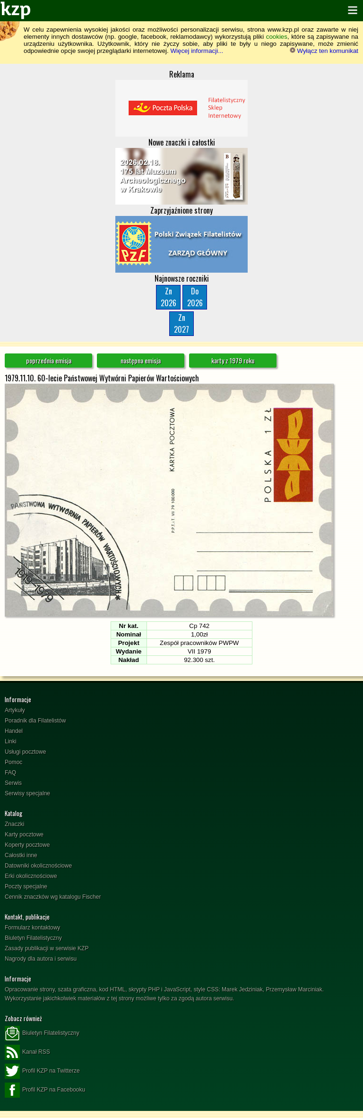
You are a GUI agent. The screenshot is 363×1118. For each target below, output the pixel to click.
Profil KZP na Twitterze (42, 1071)
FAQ (10, 772)
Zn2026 (168, 297)
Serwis (13, 783)
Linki (11, 741)
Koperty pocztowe (27, 845)
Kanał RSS (27, 1052)
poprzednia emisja (48, 360)
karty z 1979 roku (232, 360)
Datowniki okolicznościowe (38, 865)
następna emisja (141, 360)
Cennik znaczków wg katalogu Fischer (53, 897)
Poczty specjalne (26, 886)
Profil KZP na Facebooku (45, 1090)
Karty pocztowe (24, 834)
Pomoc (13, 762)
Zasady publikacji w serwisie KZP (46, 948)
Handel (14, 731)
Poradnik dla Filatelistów (35, 720)
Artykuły (15, 710)
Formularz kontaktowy (32, 927)
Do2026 (195, 297)
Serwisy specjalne (27, 793)
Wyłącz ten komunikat (324, 50)
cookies (276, 36)
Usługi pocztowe (25, 751)
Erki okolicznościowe (31, 876)
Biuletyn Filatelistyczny (33, 938)
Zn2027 (181, 323)
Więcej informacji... (196, 50)
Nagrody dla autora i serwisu (41, 958)
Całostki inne (21, 855)
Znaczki (14, 824)
